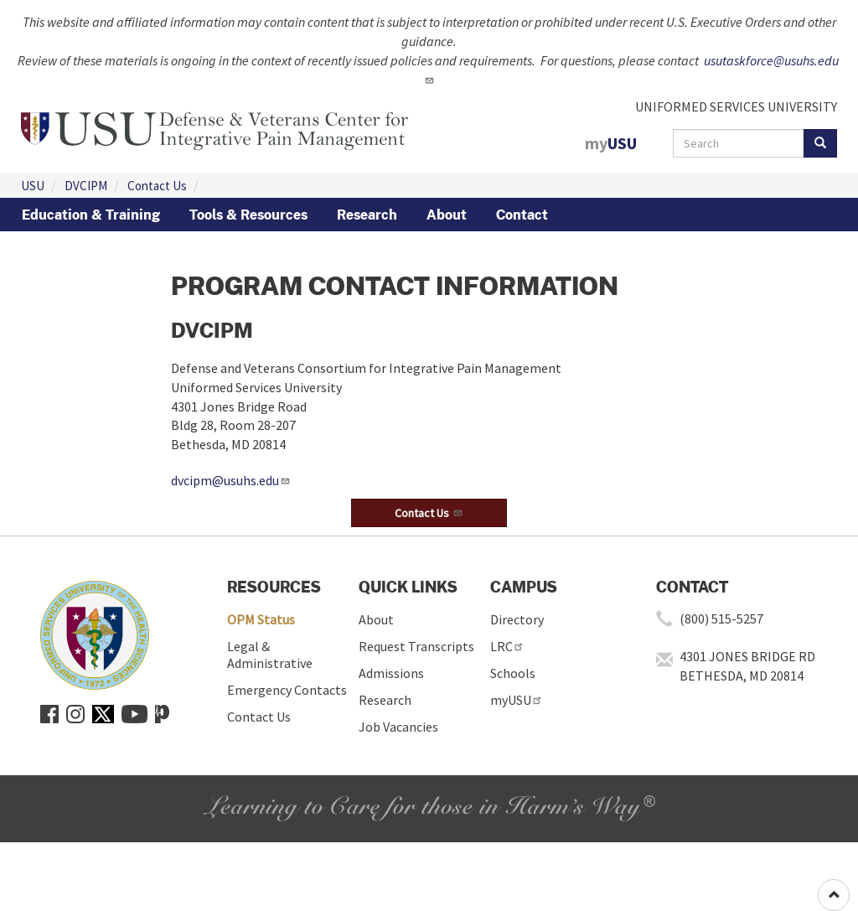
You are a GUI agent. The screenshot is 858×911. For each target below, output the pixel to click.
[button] (429, 513)
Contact (522, 214)
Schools (512, 673)
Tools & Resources (248, 214)
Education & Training (91, 214)
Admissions (391, 673)
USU (32, 186)
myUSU (516, 699)
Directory (517, 619)
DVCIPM (86, 186)
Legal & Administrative (270, 654)
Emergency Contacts (287, 689)
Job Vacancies (398, 726)
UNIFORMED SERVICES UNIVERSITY (736, 106)
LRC (507, 646)
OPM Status (261, 619)
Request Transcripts (416, 646)
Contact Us (157, 186)
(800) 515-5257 (721, 618)
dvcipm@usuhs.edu (231, 480)
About (446, 214)
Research (367, 214)
